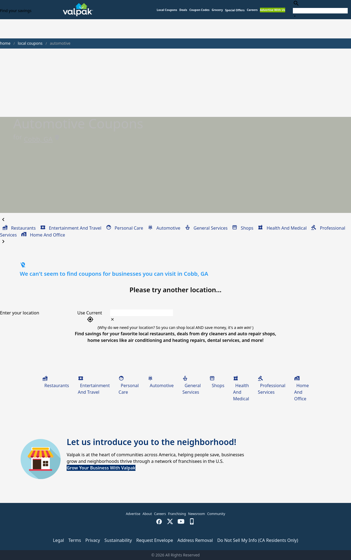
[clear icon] (112, 319)
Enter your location (19, 313)
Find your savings (16, 10)
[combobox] (320, 9)
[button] (235, 10)
